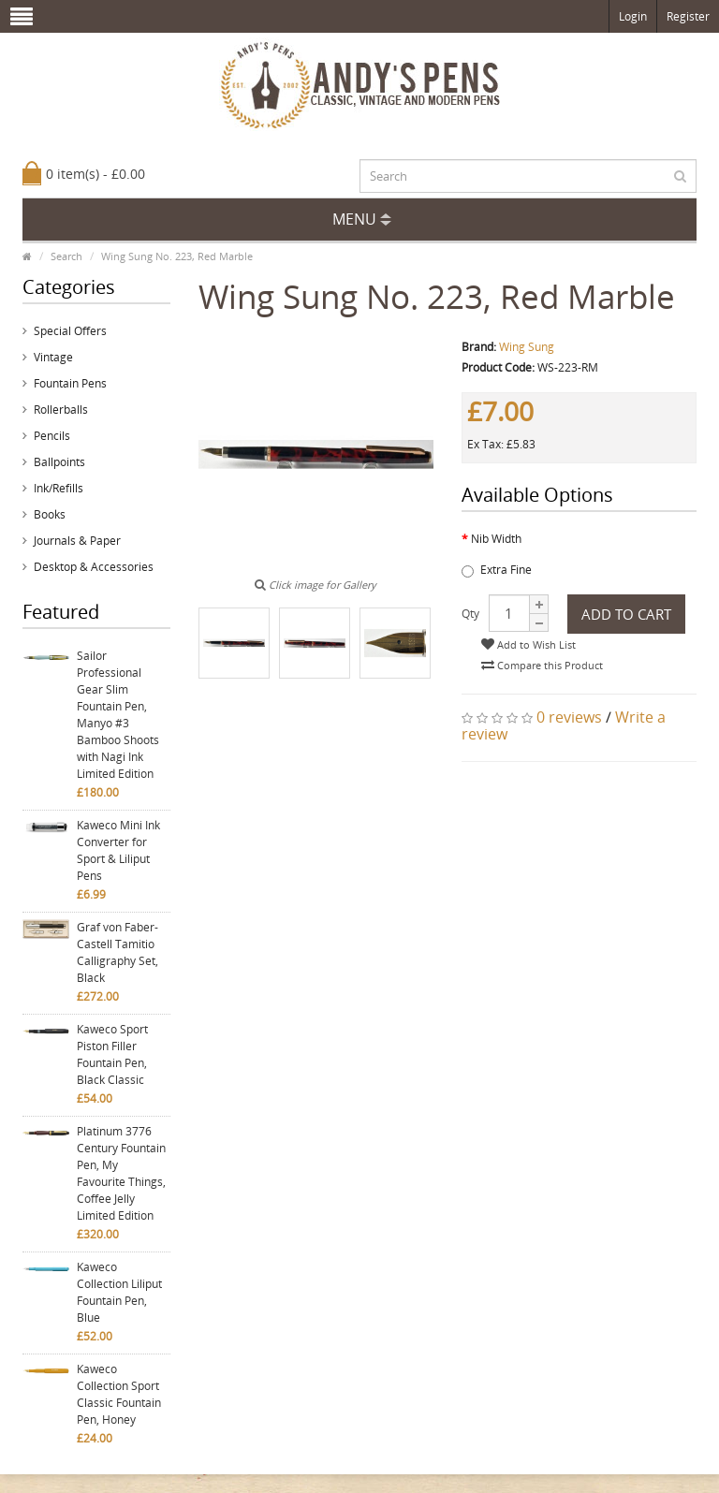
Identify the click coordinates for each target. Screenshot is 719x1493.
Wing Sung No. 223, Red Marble (177, 256)
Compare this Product (542, 665)
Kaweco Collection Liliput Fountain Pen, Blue (119, 1292)
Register (688, 16)
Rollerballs (61, 409)
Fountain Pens (70, 383)
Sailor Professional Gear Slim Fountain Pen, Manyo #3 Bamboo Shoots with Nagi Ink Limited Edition (118, 715)
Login (633, 16)
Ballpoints (59, 462)
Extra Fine (497, 570)
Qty (470, 614)
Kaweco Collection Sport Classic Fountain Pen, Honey (119, 1394)
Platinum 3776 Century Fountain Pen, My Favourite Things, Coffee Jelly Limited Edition (121, 1173)
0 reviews (569, 717)
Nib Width (496, 539)
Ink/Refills (58, 488)
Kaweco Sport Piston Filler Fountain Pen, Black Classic (112, 1054)
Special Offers (70, 331)
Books (50, 514)
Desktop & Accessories (94, 567)
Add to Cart (626, 614)
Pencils (52, 436)
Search (66, 256)
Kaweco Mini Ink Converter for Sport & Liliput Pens (118, 850)
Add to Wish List (528, 644)
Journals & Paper (77, 541)
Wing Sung (526, 347)
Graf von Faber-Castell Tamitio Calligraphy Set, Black (117, 952)
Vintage (53, 357)
